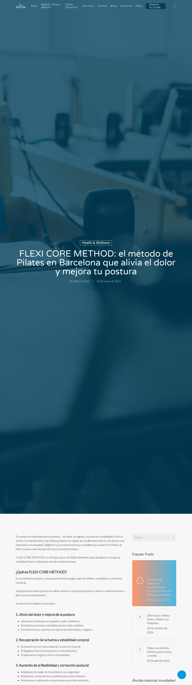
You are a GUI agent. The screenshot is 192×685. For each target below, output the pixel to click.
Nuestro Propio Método (50, 6)
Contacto (126, 6)
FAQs (139, 6)
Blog (114, 6)
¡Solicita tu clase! (154, 6)
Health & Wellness (96, 242)
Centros (102, 6)
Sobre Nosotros (71, 6)
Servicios (88, 6)
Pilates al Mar (81, 281)
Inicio (34, 6)
